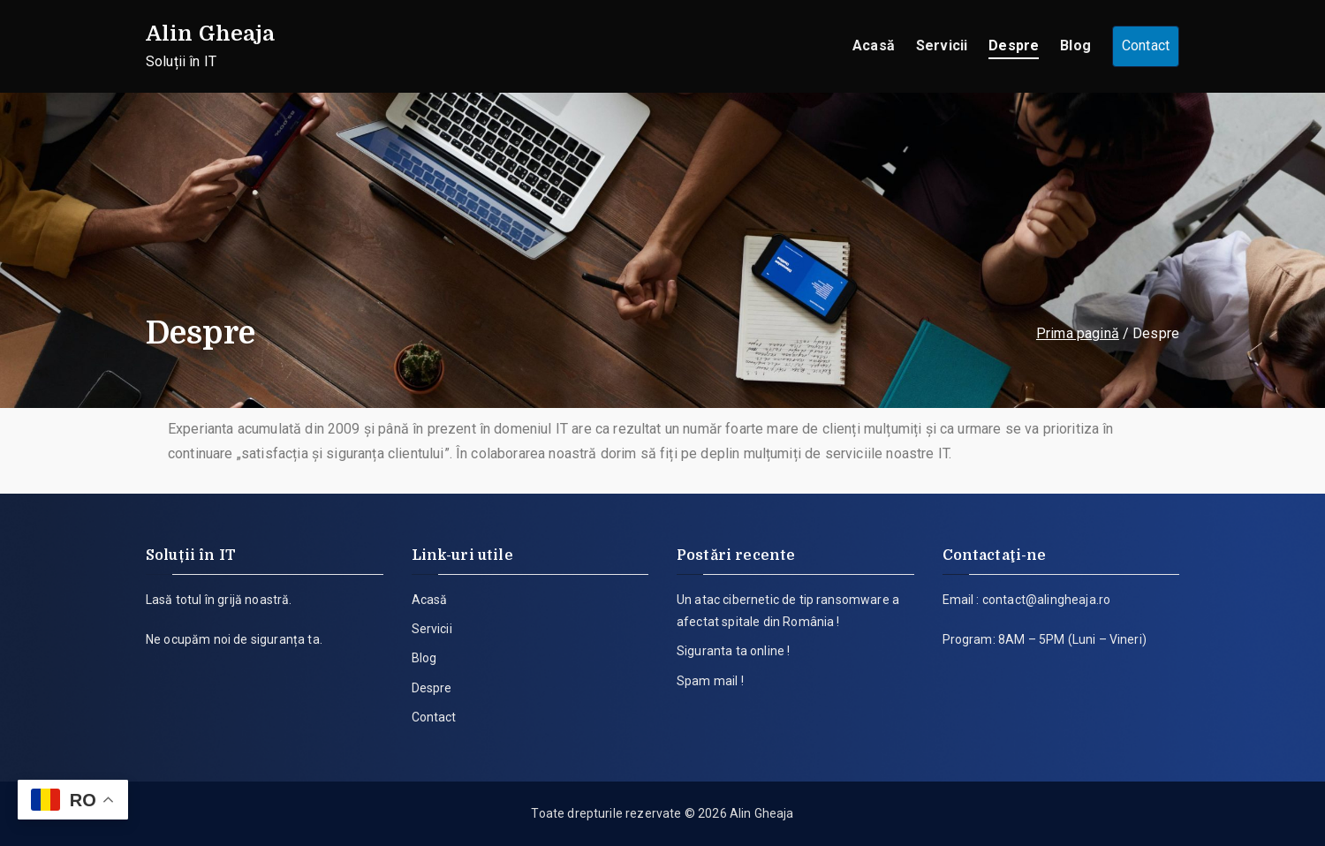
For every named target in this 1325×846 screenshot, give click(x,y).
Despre (1013, 45)
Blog (1075, 45)
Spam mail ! (710, 681)
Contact (1146, 45)
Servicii (941, 45)
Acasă (873, 45)
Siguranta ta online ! (733, 651)
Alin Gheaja (210, 33)
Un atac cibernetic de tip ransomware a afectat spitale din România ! (788, 611)
